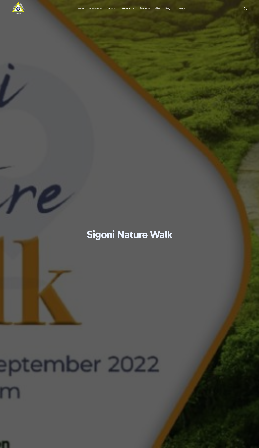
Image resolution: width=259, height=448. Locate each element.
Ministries (128, 8)
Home (81, 8)
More (180, 8)
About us (95, 8)
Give (157, 8)
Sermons (111, 8)
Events (145, 8)
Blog (168, 8)
